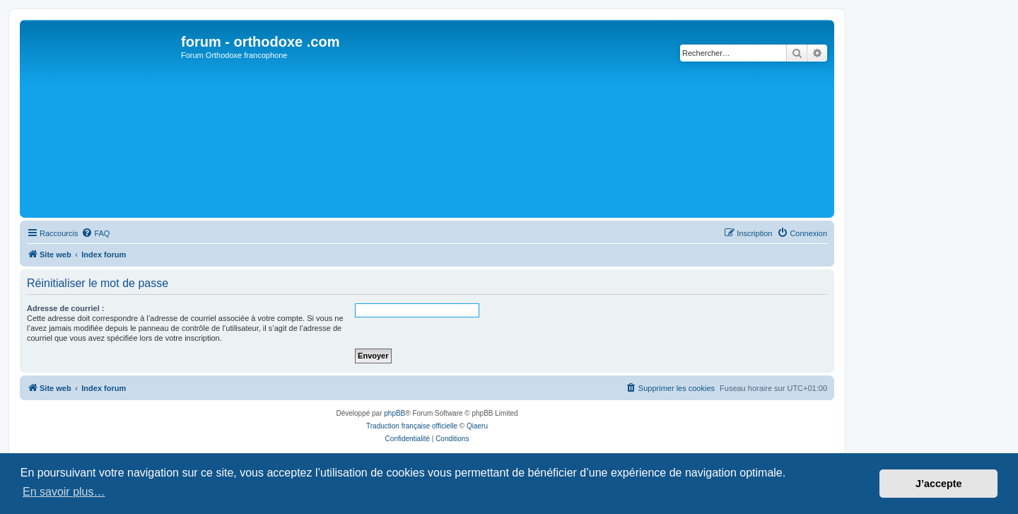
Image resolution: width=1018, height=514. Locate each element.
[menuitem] (95, 233)
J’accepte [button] (938, 483)
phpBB (394, 413)
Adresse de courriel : (65, 308)
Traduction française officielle (411, 426)
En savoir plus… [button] (64, 492)
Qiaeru (477, 426)
